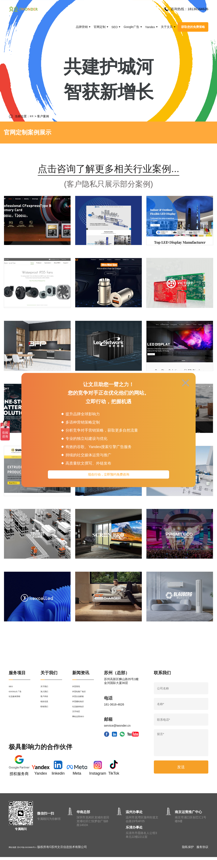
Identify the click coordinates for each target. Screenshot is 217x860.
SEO (114, 27)
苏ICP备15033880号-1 (36, 850)
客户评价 (46, 705)
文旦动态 (78, 728)
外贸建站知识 (81, 713)
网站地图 (15, 850)
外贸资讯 (78, 690)
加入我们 (46, 698)
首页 (33, 116)
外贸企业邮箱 (81, 705)
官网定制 (100, 27)
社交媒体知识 (81, 721)
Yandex (150, 27)
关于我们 (46, 690)
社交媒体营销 (17, 705)
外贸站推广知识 (82, 698)
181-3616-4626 (114, 707)
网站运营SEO (81, 736)
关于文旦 (167, 27)
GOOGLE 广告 (18, 698)
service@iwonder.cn (117, 728)
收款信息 (46, 713)
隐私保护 (188, 850)
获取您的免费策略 (193, 27)
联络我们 (46, 721)
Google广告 (131, 27)
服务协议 (202, 850)
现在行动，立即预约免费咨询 (108, 475)
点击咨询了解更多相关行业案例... (108, 169)
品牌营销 (82, 27)
